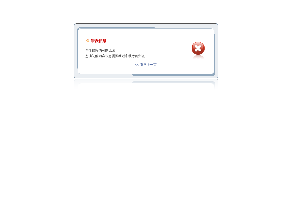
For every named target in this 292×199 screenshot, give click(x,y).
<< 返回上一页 (146, 65)
